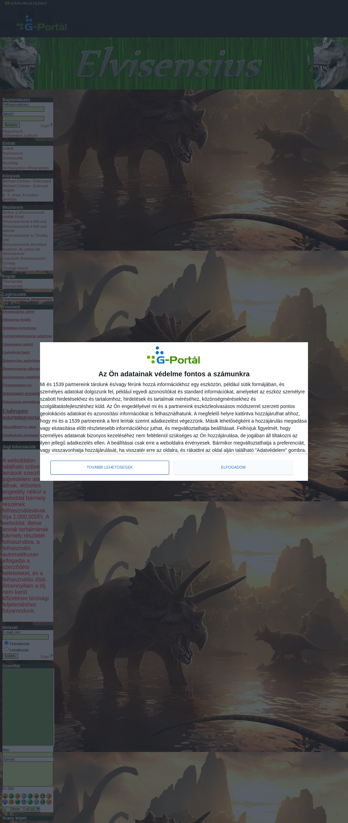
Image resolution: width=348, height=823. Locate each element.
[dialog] (174, 411)
